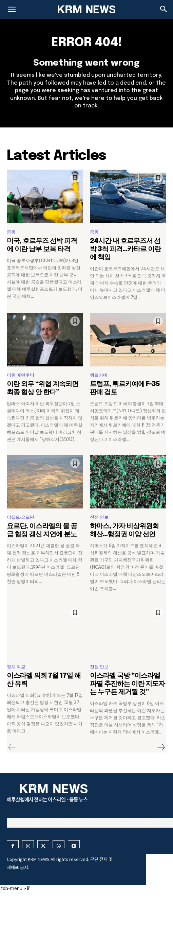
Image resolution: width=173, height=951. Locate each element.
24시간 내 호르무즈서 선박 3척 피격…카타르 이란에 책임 (125, 249)
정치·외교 (16, 667)
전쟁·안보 (99, 517)
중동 (11, 232)
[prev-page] (12, 747)
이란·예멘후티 (20, 375)
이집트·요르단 (20, 517)
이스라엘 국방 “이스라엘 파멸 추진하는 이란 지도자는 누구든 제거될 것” (127, 684)
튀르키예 (99, 375)
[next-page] (160, 747)
